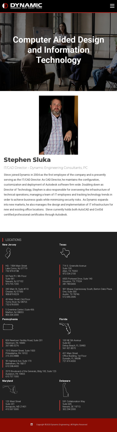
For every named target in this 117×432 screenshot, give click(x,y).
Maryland (7, 380)
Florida (63, 319)
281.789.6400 (69, 284)
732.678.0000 (12, 304)
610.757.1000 (12, 376)
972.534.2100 (69, 273)
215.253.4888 (12, 356)
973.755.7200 (12, 284)
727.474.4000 (69, 361)
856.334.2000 (12, 315)
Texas (62, 244)
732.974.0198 (12, 271)
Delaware (64, 380)
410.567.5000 (12, 409)
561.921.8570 (69, 348)
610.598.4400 (12, 366)
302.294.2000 (69, 409)
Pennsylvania (10, 319)
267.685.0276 (12, 345)
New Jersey (9, 244)
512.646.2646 (69, 297)
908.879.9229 (12, 294)
